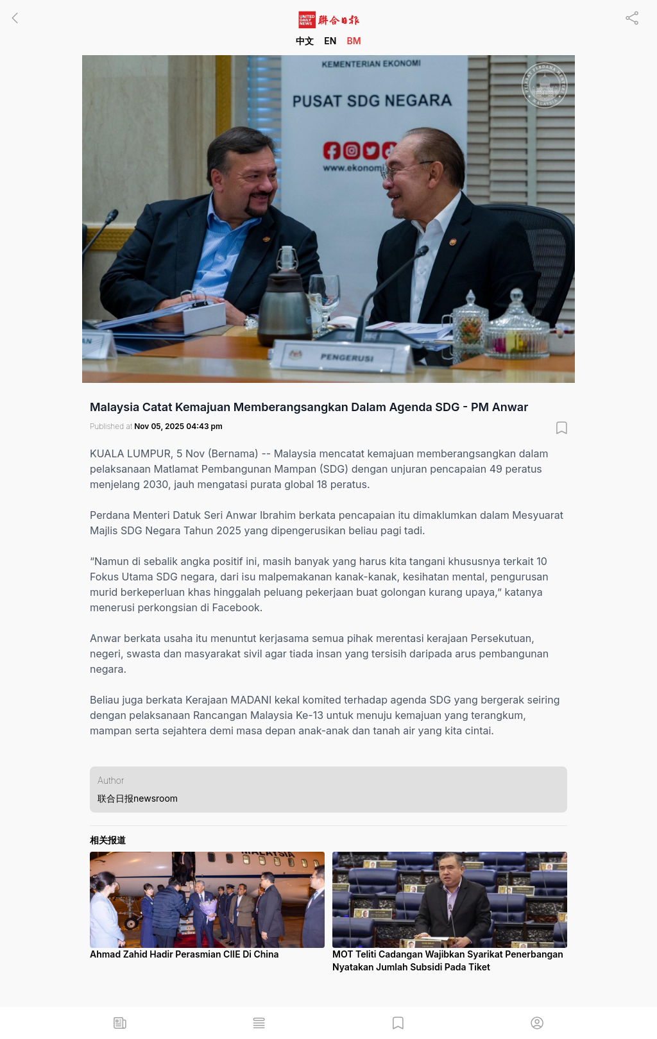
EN (330, 40)
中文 (305, 40)
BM (353, 40)
